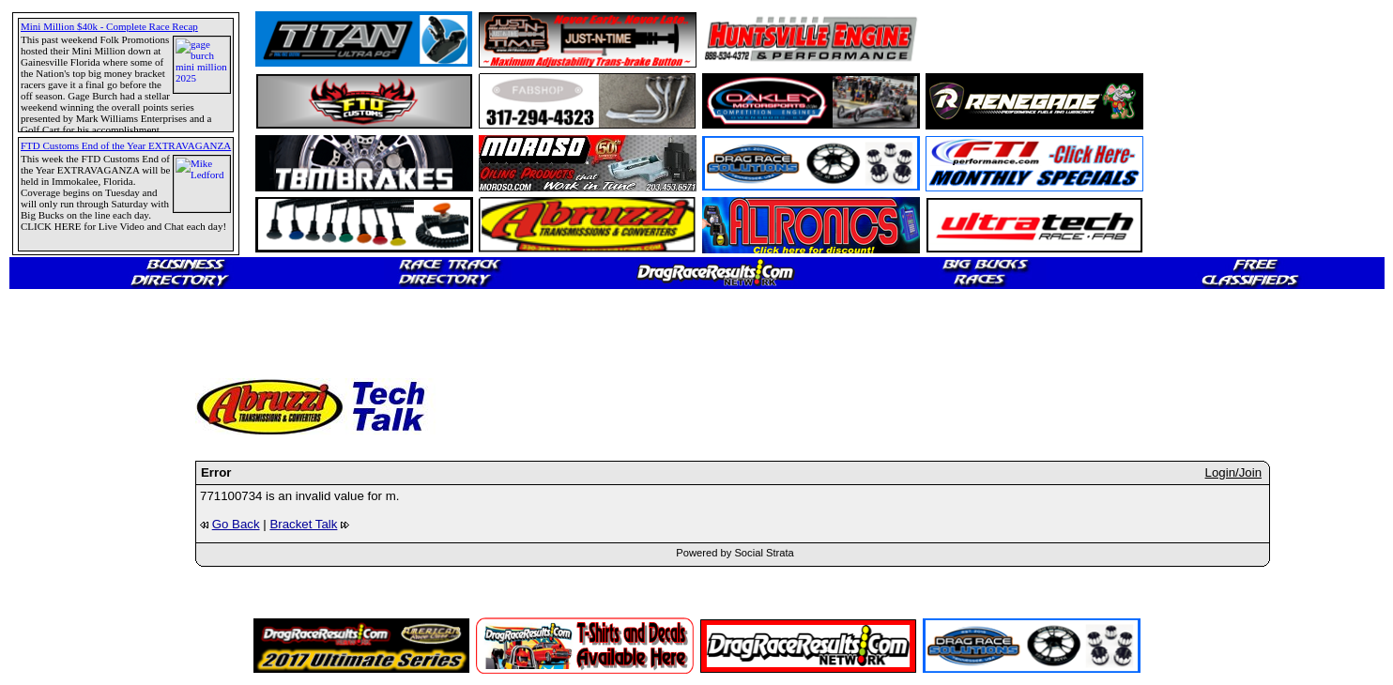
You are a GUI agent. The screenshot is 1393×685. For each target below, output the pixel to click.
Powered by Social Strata (735, 552)
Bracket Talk (303, 524)
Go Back (236, 524)
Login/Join (1233, 472)
